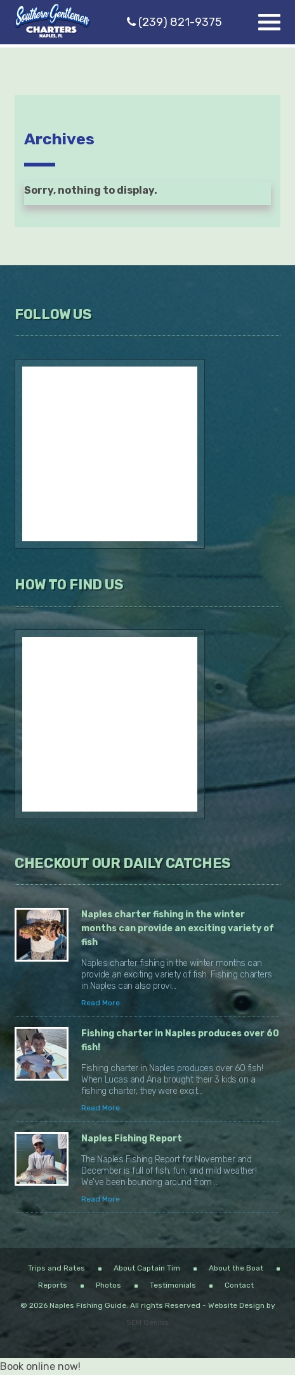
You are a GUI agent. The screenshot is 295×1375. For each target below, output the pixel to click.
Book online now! (40, 1366)
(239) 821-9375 (174, 22)
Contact (239, 1285)
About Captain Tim (147, 1268)
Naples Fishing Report (131, 1138)
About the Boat (236, 1268)
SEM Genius (147, 1322)
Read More (100, 1002)
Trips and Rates (56, 1268)
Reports (52, 1285)
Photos (108, 1285)
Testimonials (173, 1285)
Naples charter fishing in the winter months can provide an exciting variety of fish (177, 928)
